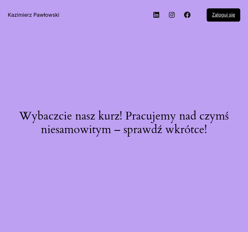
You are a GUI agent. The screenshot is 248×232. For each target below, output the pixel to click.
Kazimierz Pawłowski (33, 15)
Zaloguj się (223, 14)
